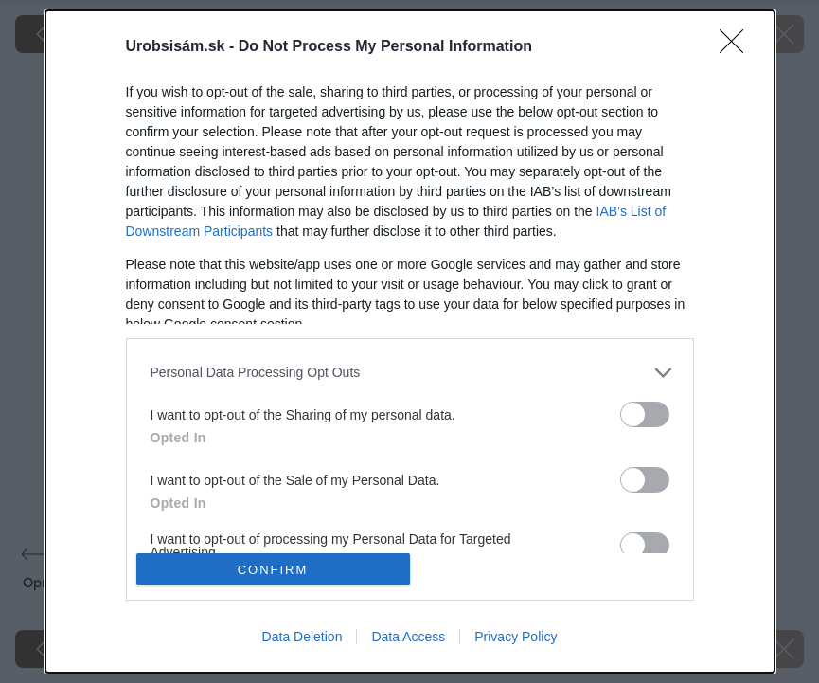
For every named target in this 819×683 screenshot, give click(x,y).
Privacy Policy (515, 636)
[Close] (738, 47)
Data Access (408, 636)
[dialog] (409, 341)
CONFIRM (273, 570)
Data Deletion (302, 636)
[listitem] (410, 373)
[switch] (644, 414)
